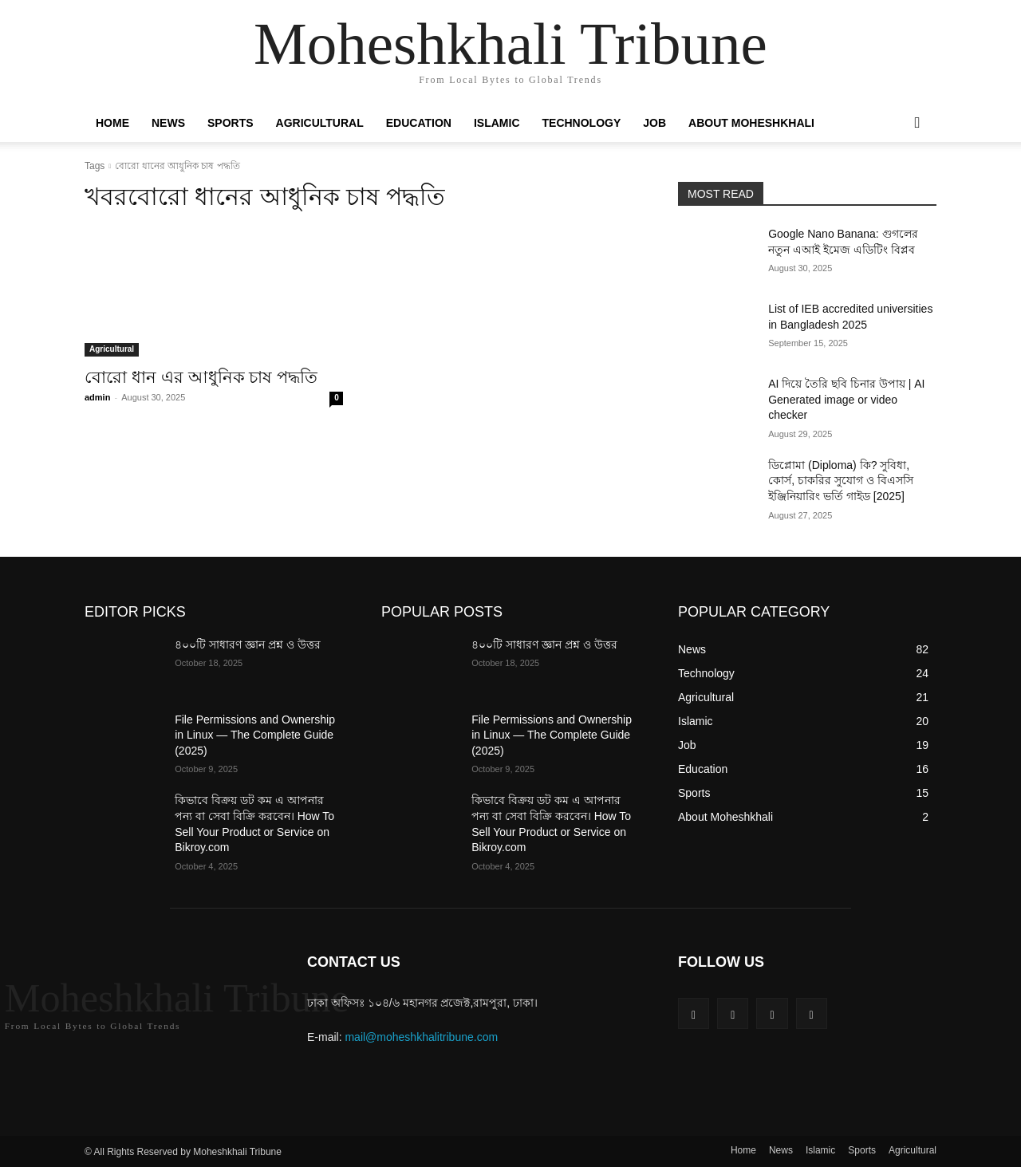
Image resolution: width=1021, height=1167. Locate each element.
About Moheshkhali (751, 122)
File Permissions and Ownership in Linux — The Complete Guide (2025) (255, 735)
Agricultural (320, 122)
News (168, 122)
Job (654, 122)
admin (97, 397)
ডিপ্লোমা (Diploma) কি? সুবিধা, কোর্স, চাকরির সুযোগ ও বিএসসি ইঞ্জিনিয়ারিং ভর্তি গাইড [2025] (840, 481)
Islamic (497, 122)
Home (112, 122)
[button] (917, 123)
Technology (581, 122)
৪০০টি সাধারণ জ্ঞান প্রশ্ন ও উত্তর (247, 644)
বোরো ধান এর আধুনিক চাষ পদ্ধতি (201, 377)
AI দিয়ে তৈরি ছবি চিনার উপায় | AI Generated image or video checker (846, 399)
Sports (230, 122)
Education (418, 122)
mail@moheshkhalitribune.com (421, 1037)
